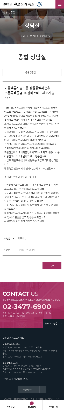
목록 (52, 265)
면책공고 (7, 378)
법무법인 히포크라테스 (22, 4)
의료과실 (22, 238)
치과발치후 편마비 (26, 250)
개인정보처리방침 (22, 378)
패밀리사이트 (28, 390)
